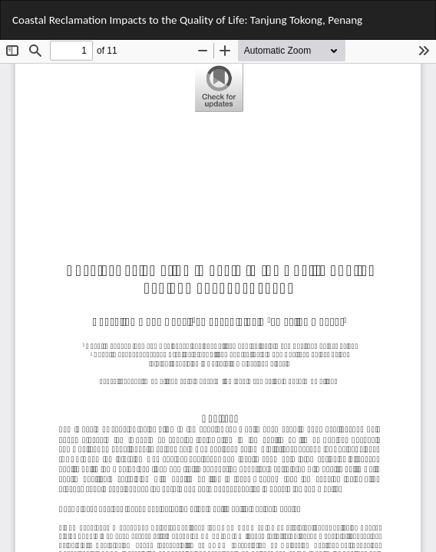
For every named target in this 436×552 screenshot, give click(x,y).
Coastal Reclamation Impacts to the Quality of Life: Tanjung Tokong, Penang (187, 20)
